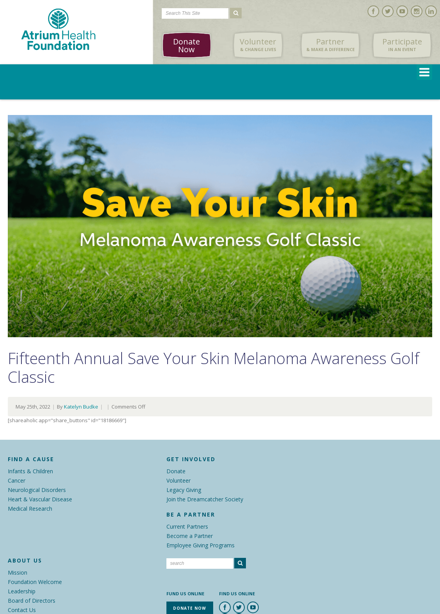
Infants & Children (30, 471)
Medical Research (30, 508)
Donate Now (186, 45)
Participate (402, 44)
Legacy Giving (183, 490)
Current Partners (187, 526)
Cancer (16, 480)
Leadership (21, 591)
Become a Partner (189, 536)
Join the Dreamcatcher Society (204, 499)
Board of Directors (31, 600)
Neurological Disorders (37, 490)
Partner (330, 44)
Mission (17, 572)
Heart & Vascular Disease (40, 499)
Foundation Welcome (35, 582)
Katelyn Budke (81, 406)
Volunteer (258, 44)
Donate (176, 471)
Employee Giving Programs (200, 545)
